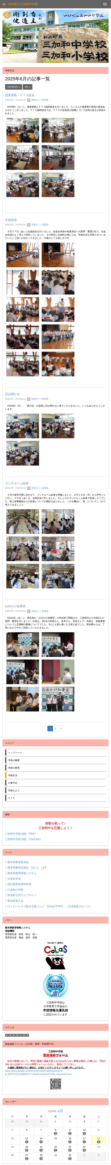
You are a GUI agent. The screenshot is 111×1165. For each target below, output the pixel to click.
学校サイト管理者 (37, 100)
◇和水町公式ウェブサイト (20, 895)
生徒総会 (11, 219)
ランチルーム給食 (17, 483)
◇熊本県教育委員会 (17, 862)
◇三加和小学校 (14, 889)
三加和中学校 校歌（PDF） (21, 833)
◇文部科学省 (13, 878)
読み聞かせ (12, 394)
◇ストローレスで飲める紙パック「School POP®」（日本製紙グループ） (48, 906)
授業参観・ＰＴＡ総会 (19, 95)
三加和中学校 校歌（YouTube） (23, 839)
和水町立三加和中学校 (23, 4)
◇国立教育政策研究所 (18, 884)
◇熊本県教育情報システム (20, 873)
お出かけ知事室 (15, 606)
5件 (27, 87)
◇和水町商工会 (14, 900)
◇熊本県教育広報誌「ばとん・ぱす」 (27, 867)
